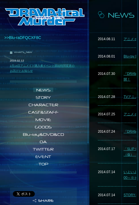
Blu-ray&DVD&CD (43, 134)
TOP (43, 164)
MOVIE (43, 119)
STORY (43, 97)
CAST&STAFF (43, 112)
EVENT (43, 156)
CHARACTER (43, 104)
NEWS (43, 90)
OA (43, 142)
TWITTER (43, 149)
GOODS (43, 127)
